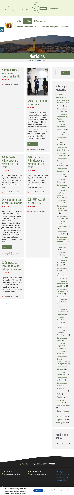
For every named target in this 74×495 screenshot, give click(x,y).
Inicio (19, 21)
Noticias (27, 21)
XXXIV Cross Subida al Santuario (37, 102)
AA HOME (59, 94)
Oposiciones (61, 420)
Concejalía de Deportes (37, 149)
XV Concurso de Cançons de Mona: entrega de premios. (11, 265)
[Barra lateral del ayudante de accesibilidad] (2, 29)
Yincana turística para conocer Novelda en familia (11, 73)
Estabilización (62, 416)
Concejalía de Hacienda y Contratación (62, 208)
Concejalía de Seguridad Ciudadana (62, 345)
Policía (59, 394)
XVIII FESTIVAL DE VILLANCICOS (36, 201)
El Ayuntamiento (42, 21)
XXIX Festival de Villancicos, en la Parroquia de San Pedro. (35, 162)
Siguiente (19, 304)
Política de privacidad (63, 474)
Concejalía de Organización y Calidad (62, 291)
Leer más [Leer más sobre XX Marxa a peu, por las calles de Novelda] (6, 247)
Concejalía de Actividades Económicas (62, 126)
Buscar (65, 73)
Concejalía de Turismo (11, 84)
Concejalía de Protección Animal (62, 317)
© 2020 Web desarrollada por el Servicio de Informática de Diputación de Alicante (23, 490)
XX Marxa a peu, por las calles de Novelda (12, 201)
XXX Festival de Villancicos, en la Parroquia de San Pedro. (10, 162)
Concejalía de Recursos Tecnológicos (62, 332)
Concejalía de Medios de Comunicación (62, 254)
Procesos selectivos (63, 406)
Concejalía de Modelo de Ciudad (62, 262)
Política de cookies (62, 477)
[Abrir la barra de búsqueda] (17, 32)
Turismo (65, 26)
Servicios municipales (50, 26)
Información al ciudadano (28, 26)
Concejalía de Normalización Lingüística (62, 283)
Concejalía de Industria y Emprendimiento (63, 223)
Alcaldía (60, 106)
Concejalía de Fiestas (8, 255)
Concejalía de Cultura (11, 296)
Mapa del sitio (61, 480)
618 (12, 304)
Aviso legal (59, 472)
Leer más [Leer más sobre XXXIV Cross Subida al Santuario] (32, 144)
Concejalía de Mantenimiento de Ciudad (63, 239)
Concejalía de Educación (11, 192)
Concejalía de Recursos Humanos (62, 324)
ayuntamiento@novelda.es (21, 10)
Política (60, 397)
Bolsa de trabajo (63, 411)
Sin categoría (60, 423)
